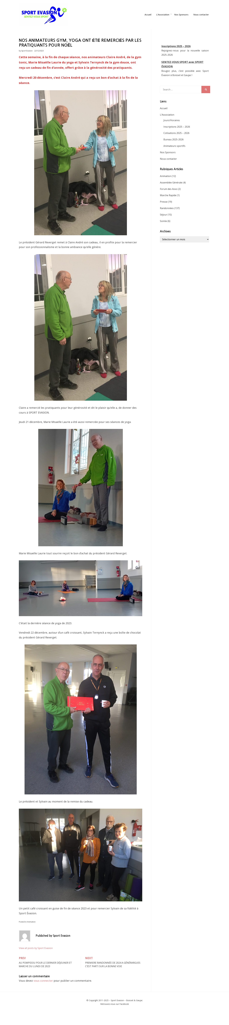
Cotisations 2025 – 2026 (176, 145)
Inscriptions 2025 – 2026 (176, 58)
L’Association (164, 20)
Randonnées (167, 220)
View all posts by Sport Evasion (36, 960)
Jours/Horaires (171, 132)
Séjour (163, 227)
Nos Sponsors (183, 20)
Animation (31, 934)
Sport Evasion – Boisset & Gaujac (127, 1012)
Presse (163, 214)
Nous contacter (202, 20)
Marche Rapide (168, 207)
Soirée (163, 233)
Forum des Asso (168, 201)
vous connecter (43, 993)
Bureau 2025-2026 (173, 152)
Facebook (124, 1016)
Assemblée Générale (171, 195)
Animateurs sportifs (174, 158)
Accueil (149, 20)
